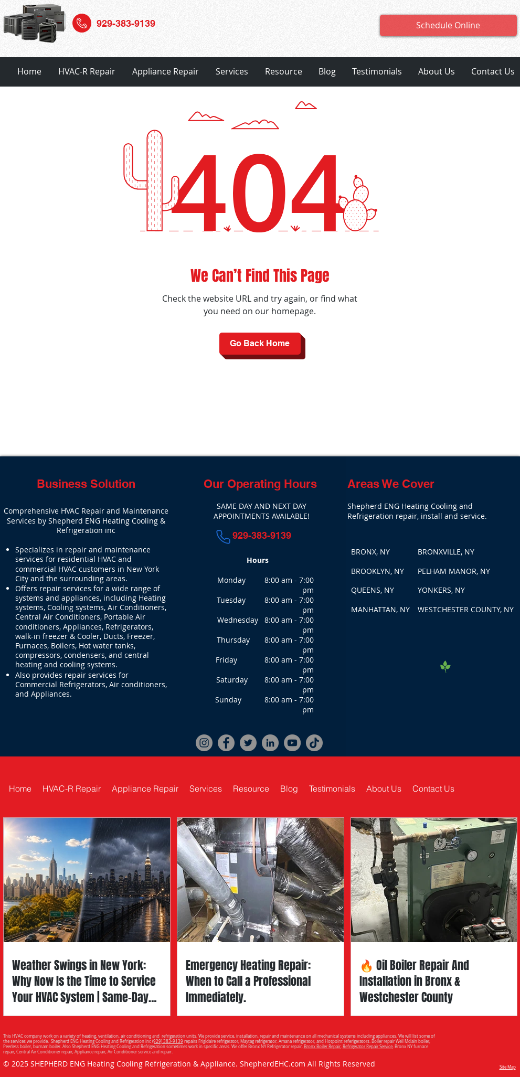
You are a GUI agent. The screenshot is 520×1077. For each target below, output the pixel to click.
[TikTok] (314, 742)
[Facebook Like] (411, 665)
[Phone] (223, 536)
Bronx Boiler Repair (322, 1046)
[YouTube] (292, 742)
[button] (87, 71)
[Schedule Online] (448, 25)
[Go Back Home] (260, 344)
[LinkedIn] (270, 742)
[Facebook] (226, 742)
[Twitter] (248, 742)
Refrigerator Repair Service (367, 1046)
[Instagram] (204, 742)
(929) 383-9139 (167, 1041)
